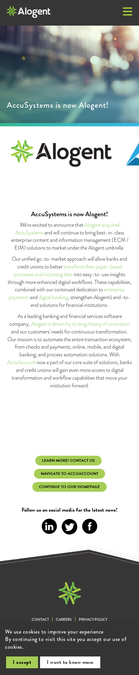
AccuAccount (21, 362)
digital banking (53, 297)
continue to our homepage (69, 487)
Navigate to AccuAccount (69, 474)
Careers (64, 619)
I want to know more (70, 662)
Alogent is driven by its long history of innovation (80, 324)
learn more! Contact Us (68, 460)
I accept (22, 662)
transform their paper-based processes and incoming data (68, 270)
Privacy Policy (93, 619)
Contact (40, 619)
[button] (127, 12)
